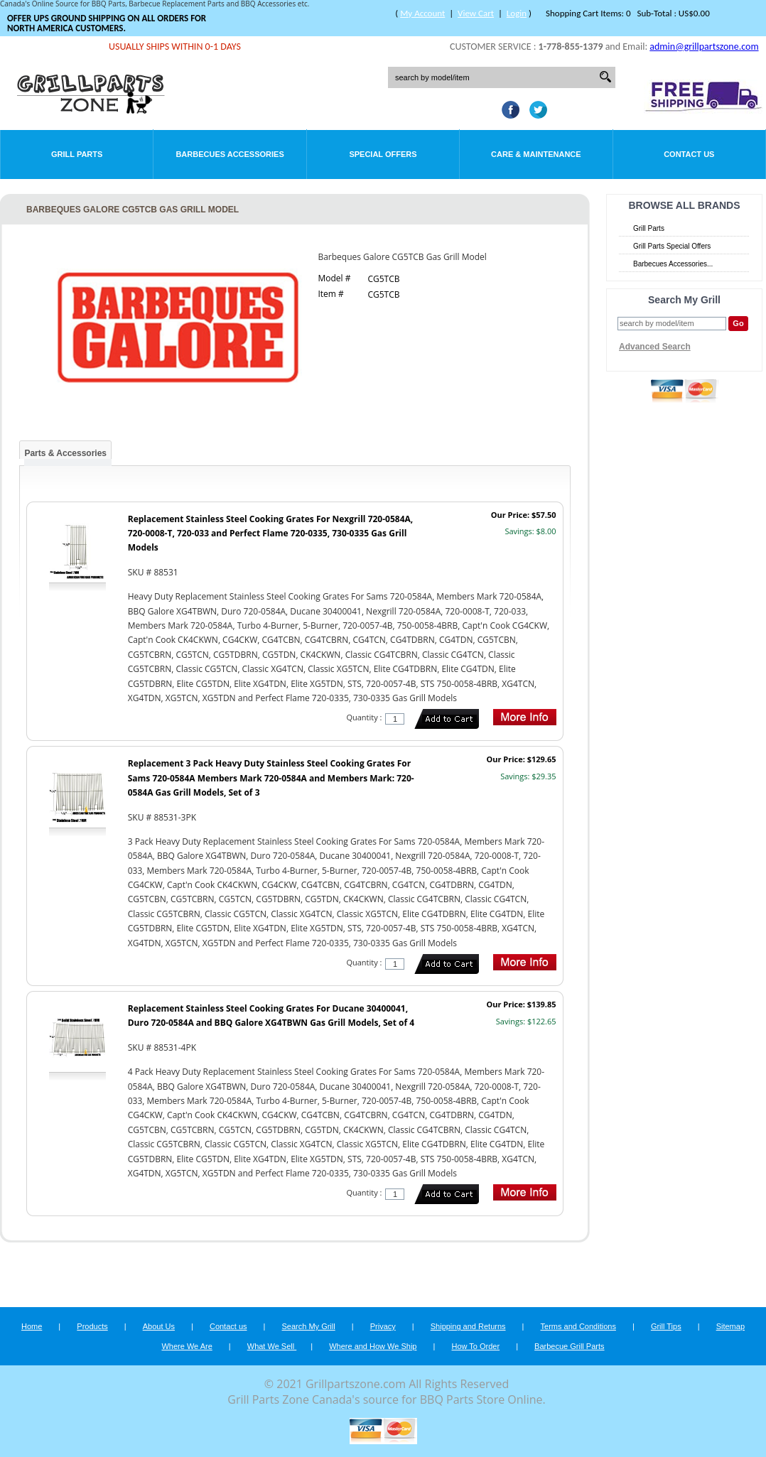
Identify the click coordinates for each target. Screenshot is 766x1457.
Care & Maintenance (536, 154)
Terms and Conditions (578, 1326)
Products (92, 1326)
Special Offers (382, 154)
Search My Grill (308, 1326)
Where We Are (186, 1346)
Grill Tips (666, 1326)
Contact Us (689, 154)
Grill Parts (76, 154)
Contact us (228, 1326)
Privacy (383, 1326)
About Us (159, 1326)
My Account (422, 13)
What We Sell (272, 1346)
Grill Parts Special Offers (672, 246)
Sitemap (730, 1326)
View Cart (476, 13)
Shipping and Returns (468, 1326)
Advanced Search (655, 347)
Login (517, 13)
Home (31, 1326)
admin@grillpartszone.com (703, 46)
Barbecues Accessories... (673, 264)
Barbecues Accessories (230, 154)
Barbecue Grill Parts (569, 1346)
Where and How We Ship (372, 1346)
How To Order (475, 1346)
